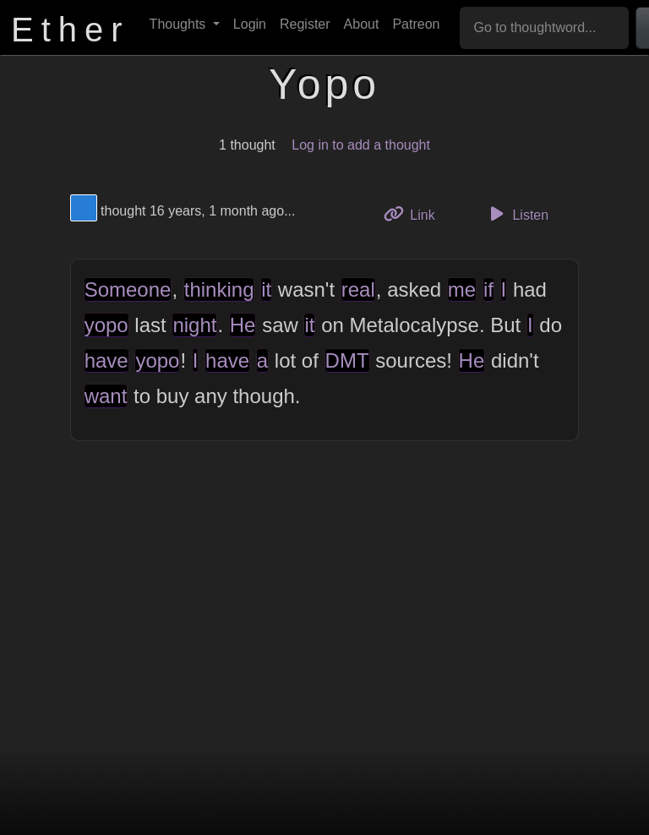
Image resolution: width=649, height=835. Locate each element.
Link (416, 213)
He (243, 325)
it (266, 289)
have (106, 360)
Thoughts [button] (180, 24)
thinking (219, 289)
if (488, 289)
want (106, 396)
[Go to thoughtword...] (544, 28)
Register (305, 24)
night (194, 325)
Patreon (415, 24)
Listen (516, 213)
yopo (106, 325)
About (361, 24)
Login (249, 24)
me (462, 289)
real (358, 289)
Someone (128, 289)
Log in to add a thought (361, 145)
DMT (347, 360)
